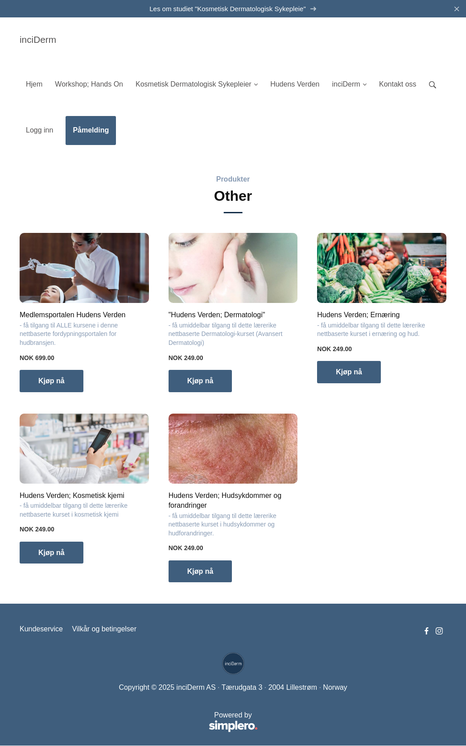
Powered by (139, 722)
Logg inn (39, 130)
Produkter (233, 179)
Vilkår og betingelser (104, 629)
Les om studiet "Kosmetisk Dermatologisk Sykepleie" (233, 8)
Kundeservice (41, 629)
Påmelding (91, 130)
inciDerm (38, 39)
